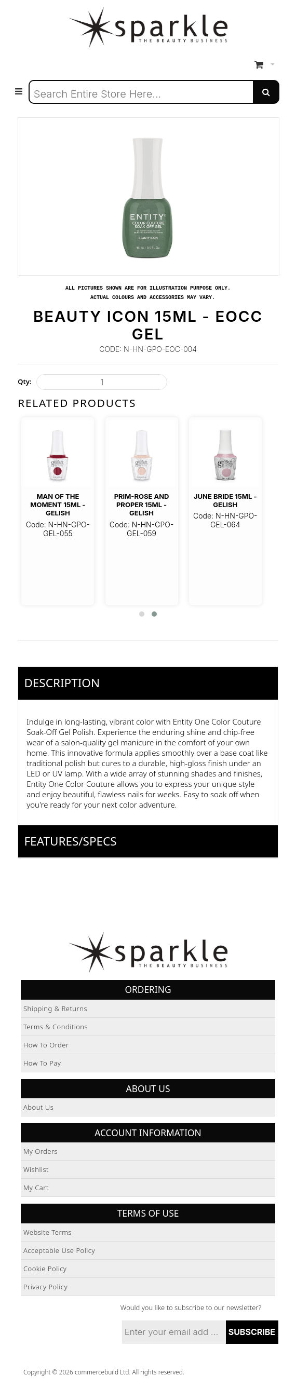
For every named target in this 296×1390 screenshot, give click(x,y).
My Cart (36, 1187)
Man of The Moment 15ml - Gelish (57, 504)
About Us (38, 1107)
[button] (142, 614)
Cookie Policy (45, 1268)
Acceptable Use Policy (59, 1250)
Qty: (24, 381)
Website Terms (47, 1232)
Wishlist (36, 1169)
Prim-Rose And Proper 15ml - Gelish (141, 504)
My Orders (40, 1151)
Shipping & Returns (55, 1008)
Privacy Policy (45, 1286)
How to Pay (42, 1063)
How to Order (46, 1045)
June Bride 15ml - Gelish (225, 500)
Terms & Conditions (55, 1026)
